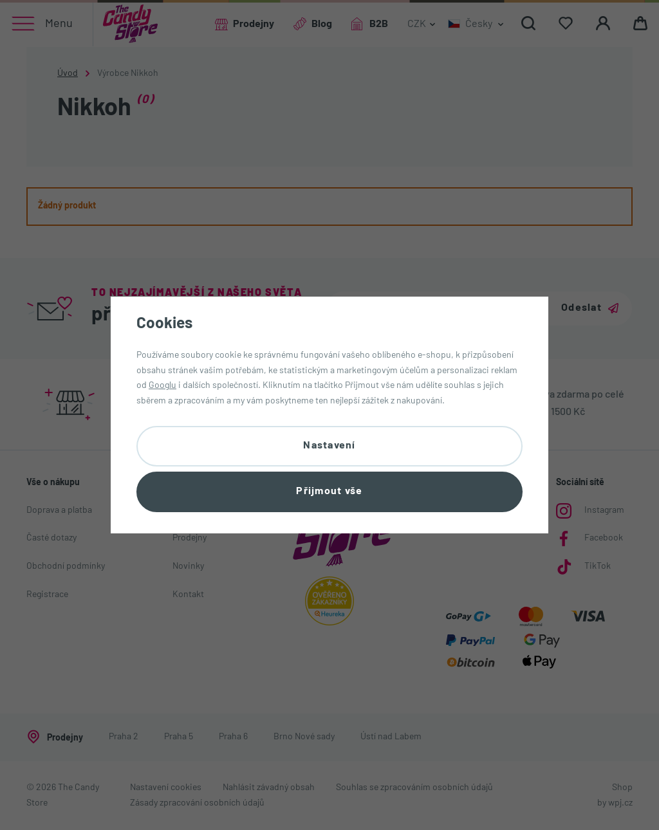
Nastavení (329, 446)
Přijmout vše (329, 491)
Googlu (162, 386)
